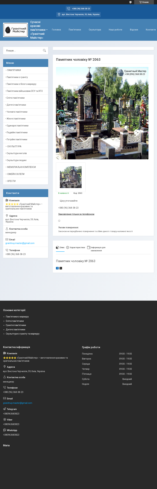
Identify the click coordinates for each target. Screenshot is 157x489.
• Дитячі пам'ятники (15, 105)
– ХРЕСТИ (10, 181)
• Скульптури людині (15, 160)
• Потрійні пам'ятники (16, 139)
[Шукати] (44, 50)
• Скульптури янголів (16, 153)
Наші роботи (115, 29)
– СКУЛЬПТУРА (13, 146)
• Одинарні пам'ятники (16, 125)
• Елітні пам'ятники (15, 98)
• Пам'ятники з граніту (16, 77)
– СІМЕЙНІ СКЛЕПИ (14, 174)
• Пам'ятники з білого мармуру (20, 84)
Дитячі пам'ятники (15, 329)
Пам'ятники (75, 29)
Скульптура (95, 29)
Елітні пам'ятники (15, 321)
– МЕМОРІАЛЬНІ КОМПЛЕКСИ (20, 167)
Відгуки (134, 29)
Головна (56, 29)
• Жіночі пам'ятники (15, 118)
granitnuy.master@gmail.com (20, 243)
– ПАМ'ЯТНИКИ (13, 70)
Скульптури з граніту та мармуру (22, 333)
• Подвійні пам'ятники (16, 132)
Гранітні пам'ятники (16, 325)
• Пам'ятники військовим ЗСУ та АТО (24, 91)
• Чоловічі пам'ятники (16, 112)
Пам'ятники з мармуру (17, 316)
